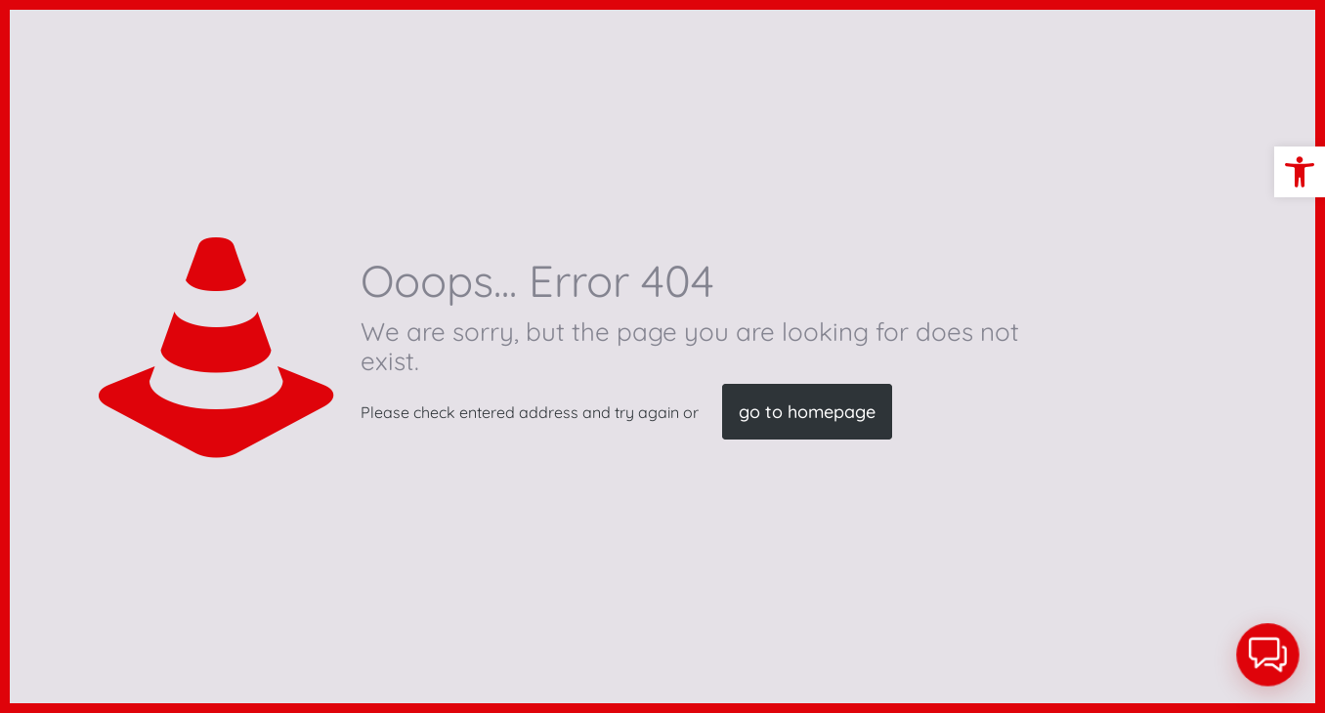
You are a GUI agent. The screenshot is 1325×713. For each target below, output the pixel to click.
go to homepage (807, 411)
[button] (1299, 172)
